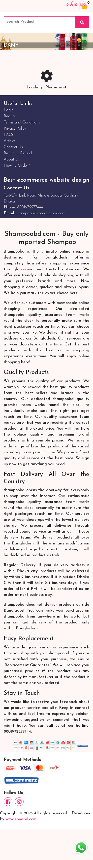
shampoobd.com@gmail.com (40, 213)
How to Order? (17, 166)
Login (8, 110)
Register (10, 116)
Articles (10, 141)
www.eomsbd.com (20, 819)
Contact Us (13, 147)
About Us (12, 159)
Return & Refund (18, 153)
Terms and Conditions (22, 122)
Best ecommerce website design (46, 180)
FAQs (9, 135)
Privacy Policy (15, 129)
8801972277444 (30, 207)
